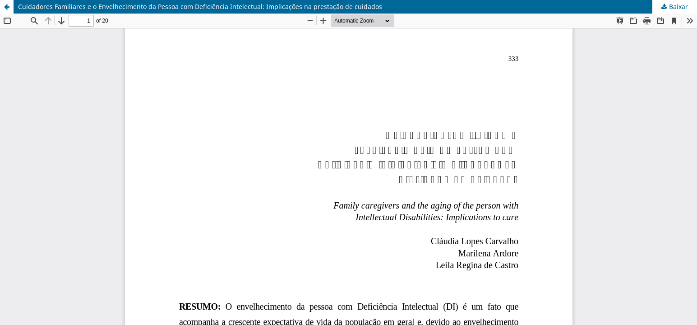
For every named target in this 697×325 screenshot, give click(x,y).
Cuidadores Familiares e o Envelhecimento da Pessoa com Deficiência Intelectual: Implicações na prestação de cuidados (200, 6)
